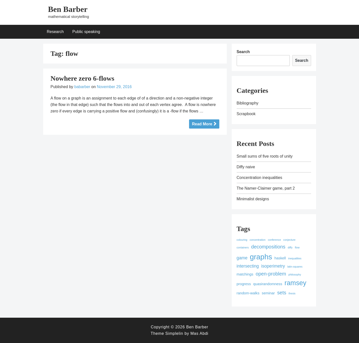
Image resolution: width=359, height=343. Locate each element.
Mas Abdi (199, 333)
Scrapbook (246, 114)
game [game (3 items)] (242, 257)
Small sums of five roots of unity (265, 156)
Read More (202, 124)
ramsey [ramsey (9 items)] (295, 283)
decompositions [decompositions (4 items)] (268, 246)
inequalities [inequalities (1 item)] (294, 258)
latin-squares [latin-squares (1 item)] (294, 266)
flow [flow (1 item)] (297, 247)
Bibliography (248, 103)
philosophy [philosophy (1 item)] (295, 274)
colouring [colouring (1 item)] (242, 239)
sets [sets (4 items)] (281, 292)
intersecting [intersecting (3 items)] (248, 266)
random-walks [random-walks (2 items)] (248, 293)
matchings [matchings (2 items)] (245, 274)
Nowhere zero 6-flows (82, 78)
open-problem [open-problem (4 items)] (271, 273)
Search (243, 52)
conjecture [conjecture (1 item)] (289, 239)
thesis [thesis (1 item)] (292, 293)
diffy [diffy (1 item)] (290, 247)
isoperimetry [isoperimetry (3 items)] (273, 266)
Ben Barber (68, 9)
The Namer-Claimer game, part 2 (266, 188)
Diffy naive (246, 167)
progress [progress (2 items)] (244, 284)
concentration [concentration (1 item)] (257, 239)
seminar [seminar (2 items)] (268, 293)
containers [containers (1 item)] (243, 247)
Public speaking (86, 32)
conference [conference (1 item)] (274, 239)
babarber (82, 87)
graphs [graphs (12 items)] (261, 257)
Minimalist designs (253, 199)
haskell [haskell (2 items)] (280, 258)
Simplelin (174, 333)
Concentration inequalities (259, 177)
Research (55, 32)
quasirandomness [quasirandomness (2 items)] (267, 284)
